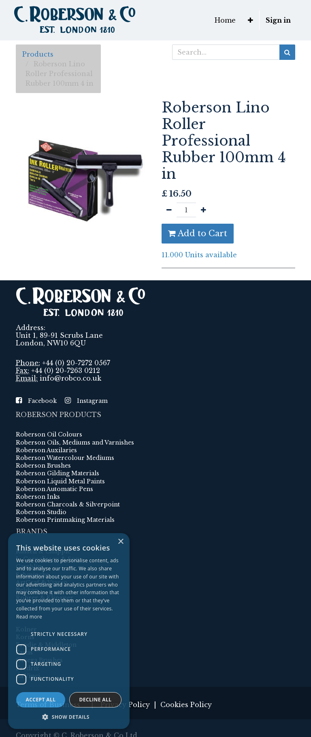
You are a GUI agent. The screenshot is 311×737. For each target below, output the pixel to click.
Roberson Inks (38, 496)
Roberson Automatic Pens (54, 489)
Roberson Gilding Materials (57, 473)
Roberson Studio (41, 512)
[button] (250, 20)
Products (37, 54)
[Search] (287, 52)
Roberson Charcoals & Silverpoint (68, 504)
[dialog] (69, 631)
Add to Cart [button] (197, 233)
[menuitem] (225, 20)
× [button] (120, 542)
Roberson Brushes (43, 465)
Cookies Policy (186, 705)
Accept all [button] (41, 699)
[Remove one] (169, 210)
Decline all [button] (95, 699)
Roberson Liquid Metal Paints (60, 481)
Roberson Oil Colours (49, 434)
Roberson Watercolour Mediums (65, 458)
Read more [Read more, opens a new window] (29, 616)
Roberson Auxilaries (46, 450)
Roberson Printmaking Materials (65, 519)
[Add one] (203, 210)
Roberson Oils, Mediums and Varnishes (75, 442)
